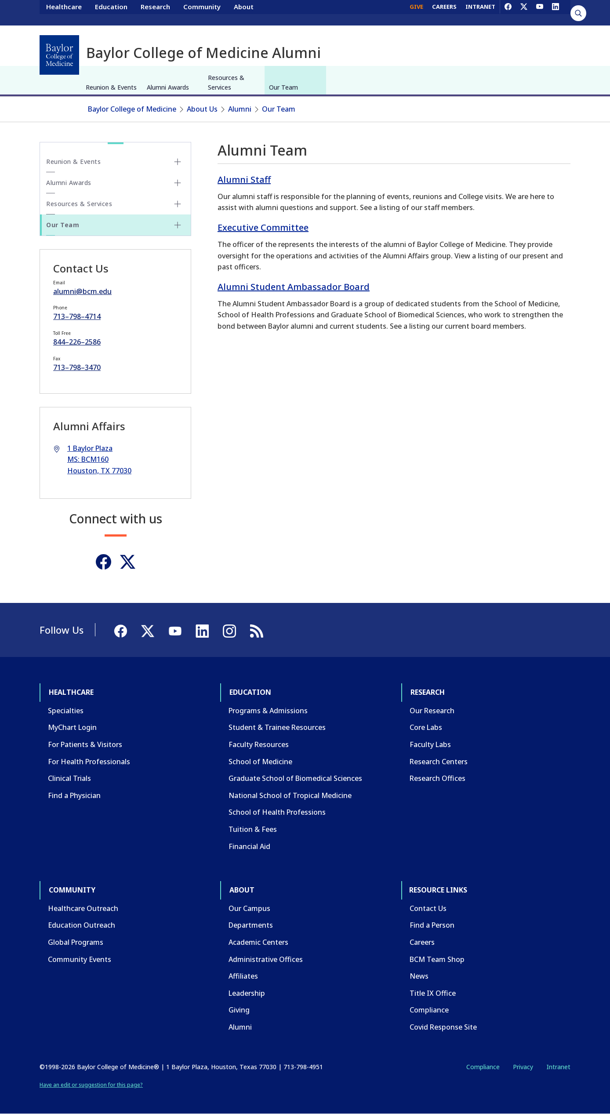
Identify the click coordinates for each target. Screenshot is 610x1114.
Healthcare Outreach (83, 908)
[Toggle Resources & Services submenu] (177, 203)
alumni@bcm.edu (82, 291)
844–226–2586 (77, 342)
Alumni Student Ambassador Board (294, 287)
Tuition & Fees (253, 829)
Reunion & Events (111, 87)
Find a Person (432, 925)
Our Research (432, 710)
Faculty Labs (430, 744)
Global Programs (75, 942)
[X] (523, 12)
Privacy (523, 1067)
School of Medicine (260, 761)
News (419, 976)
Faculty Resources (259, 744)
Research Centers (439, 761)
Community (202, 12)
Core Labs (426, 727)
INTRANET (480, 12)
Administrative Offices (266, 959)
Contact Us (428, 908)
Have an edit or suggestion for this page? (91, 1085)
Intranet (558, 1067)
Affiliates (243, 976)
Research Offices (437, 778)
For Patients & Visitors (85, 744)
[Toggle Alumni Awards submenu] (177, 182)
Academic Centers (258, 942)
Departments (251, 925)
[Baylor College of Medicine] (59, 55)
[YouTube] (539, 12)
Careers (422, 942)
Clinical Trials (69, 778)
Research (155, 12)
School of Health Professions (277, 812)
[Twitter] (127, 562)
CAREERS (444, 12)
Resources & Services (226, 82)
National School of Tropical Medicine (290, 795)
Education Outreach (81, 925)
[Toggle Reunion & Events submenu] (177, 161)
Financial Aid (249, 846)
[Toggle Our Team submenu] (177, 225)
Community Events (79, 959)
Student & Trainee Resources (277, 727)
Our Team (283, 87)
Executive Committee (263, 227)
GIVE (416, 12)
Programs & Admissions (268, 710)
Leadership (247, 993)
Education (111, 12)
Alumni (239, 109)
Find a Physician (74, 795)
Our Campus (249, 908)
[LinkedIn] (555, 12)
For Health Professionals (89, 761)
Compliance (429, 1010)
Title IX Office (433, 993)
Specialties (66, 710)
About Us (202, 109)
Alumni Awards (168, 87)
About (244, 12)
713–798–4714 (77, 316)
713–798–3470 (77, 367)
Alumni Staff (244, 179)
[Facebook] (508, 12)
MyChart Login (72, 727)
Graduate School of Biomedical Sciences (295, 778)
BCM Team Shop (437, 959)
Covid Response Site (443, 1027)
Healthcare (64, 12)
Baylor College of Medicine (132, 109)
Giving (239, 1010)
